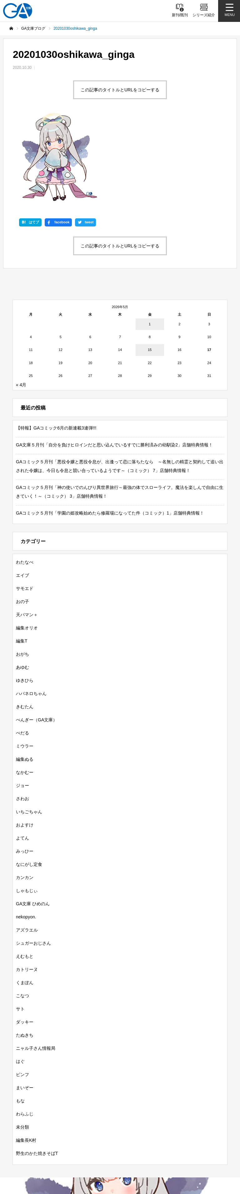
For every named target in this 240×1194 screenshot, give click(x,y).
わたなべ (24, 476)
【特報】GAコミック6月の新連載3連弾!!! (56, 341)
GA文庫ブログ (150, 1110)
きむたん (24, 620)
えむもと (24, 870)
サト (20, 922)
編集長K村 (26, 1054)
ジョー (22, 699)
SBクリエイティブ (70, 1143)
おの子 (22, 515)
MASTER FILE (151, 1153)
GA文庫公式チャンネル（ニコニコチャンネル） (75, 1153)
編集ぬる (24, 673)
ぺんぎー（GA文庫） (36, 633)
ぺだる (22, 646)
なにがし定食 (29, 778)
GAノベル (82, 1121)
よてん (22, 752)
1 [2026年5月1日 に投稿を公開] (150, 238)
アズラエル (27, 843)
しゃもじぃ (27, 804)
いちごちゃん (29, 725)
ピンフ (22, 988)
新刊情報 (32, 1110)
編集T (22, 554)
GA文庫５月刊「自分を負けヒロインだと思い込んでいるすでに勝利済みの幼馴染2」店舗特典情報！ (114, 358)
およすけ (24, 738)
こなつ (22, 909)
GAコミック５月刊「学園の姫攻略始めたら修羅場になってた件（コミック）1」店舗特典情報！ (110, 426)
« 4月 (21, 298)
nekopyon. (26, 830)
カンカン (24, 791)
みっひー (24, 765)
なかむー (24, 686)
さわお (22, 712)
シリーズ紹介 (109, 1110)
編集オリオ (27, 541)
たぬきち (24, 949)
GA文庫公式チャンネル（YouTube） (138, 1143)
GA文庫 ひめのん (33, 817)
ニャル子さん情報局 (35, 962)
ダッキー (24, 935)
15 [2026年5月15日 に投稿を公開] (150, 264)
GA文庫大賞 (190, 1110)
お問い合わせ (113, 1163)
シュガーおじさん (33, 857)
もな (20, 1014)
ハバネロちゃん (31, 607)
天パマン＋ (27, 528)
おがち (22, 568)
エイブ (22, 489)
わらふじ (24, 1027)
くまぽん (24, 896)
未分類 (22, 1041)
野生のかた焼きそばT (37, 1067)
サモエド (24, 502)
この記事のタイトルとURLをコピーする (120, 89)
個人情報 (188, 1153)
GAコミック (118, 1121)
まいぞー (24, 1001)
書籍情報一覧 (68, 1110)
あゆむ (22, 581)
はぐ (20, 975)
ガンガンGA (156, 1121)
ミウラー (24, 660)
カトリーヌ (27, 883)
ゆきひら (24, 594)
